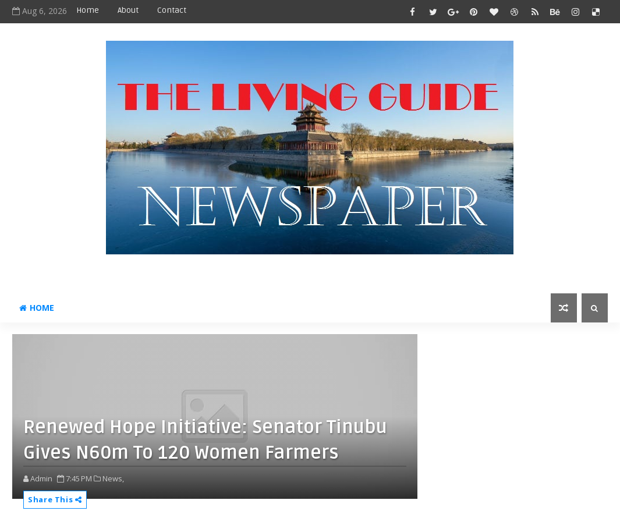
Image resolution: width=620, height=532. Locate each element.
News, (113, 478)
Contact (171, 10)
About (128, 10)
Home (87, 10)
